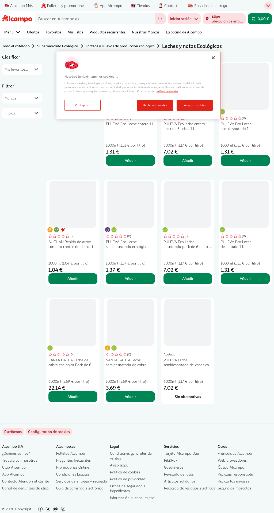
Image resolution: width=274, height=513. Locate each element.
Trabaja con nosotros (19, 460)
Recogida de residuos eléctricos (189, 488)
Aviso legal (119, 465)
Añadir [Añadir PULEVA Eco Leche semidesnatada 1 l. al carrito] (245, 160)
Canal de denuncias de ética (25, 488)
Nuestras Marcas (145, 32)
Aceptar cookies (195, 105)
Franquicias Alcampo (235, 453)
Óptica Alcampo (231, 467)
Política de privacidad (127, 479)
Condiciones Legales (72, 474)
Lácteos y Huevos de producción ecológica (120, 46)
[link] (49, 431)
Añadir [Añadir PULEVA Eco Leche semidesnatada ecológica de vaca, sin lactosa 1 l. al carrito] (130, 278)
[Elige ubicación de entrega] (224, 18)
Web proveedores (232, 460)
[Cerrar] (213, 58)
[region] (138, 85)
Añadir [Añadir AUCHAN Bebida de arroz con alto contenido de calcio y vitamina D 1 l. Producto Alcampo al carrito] (73, 278)
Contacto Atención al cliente (25, 481)
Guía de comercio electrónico (80, 488)
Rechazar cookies (155, 105)
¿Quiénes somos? (16, 453)
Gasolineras (173, 467)
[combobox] (95, 18)
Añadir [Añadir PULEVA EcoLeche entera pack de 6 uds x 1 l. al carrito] (187, 160)
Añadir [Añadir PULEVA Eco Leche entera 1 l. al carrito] (130, 160)
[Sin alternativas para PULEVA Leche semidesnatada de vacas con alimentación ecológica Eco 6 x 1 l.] (187, 396)
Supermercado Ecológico (57, 46)
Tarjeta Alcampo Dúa (181, 453)
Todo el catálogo (16, 46)
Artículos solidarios (179, 481)
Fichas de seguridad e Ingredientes (128, 488)
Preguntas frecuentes (73, 460)
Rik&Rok (170, 460)
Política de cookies (125, 472)
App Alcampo (13, 474)
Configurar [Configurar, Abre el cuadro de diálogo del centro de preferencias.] (82, 105)
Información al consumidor (132, 497)
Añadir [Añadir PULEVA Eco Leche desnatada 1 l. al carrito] (245, 278)
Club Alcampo (14, 467)
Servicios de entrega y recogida (81, 481)
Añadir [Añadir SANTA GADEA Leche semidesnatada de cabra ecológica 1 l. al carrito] (130, 396)
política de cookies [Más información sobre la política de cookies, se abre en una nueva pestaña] (167, 91)
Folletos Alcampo (70, 453)
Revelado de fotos (179, 474)
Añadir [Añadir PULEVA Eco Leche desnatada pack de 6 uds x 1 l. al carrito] (187, 278)
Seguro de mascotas (234, 488)
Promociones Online (72, 467)
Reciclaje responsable (235, 474)
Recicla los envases (233, 481)
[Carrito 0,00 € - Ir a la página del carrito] (260, 18)
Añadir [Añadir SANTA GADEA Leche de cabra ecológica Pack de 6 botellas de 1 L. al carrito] (73, 396)
